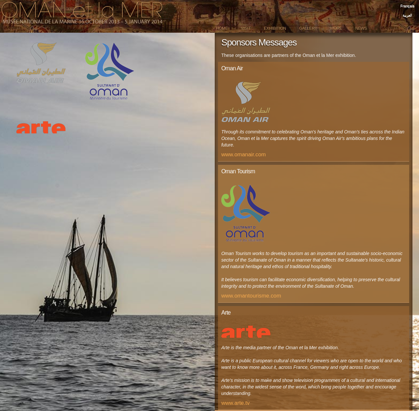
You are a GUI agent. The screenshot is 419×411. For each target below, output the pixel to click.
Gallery (308, 28)
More (336, 28)
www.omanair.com (243, 154)
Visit (246, 28)
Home (222, 28)
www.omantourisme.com (251, 296)
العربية (407, 15)
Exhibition (275, 28)
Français (407, 6)
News (361, 28)
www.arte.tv (235, 403)
